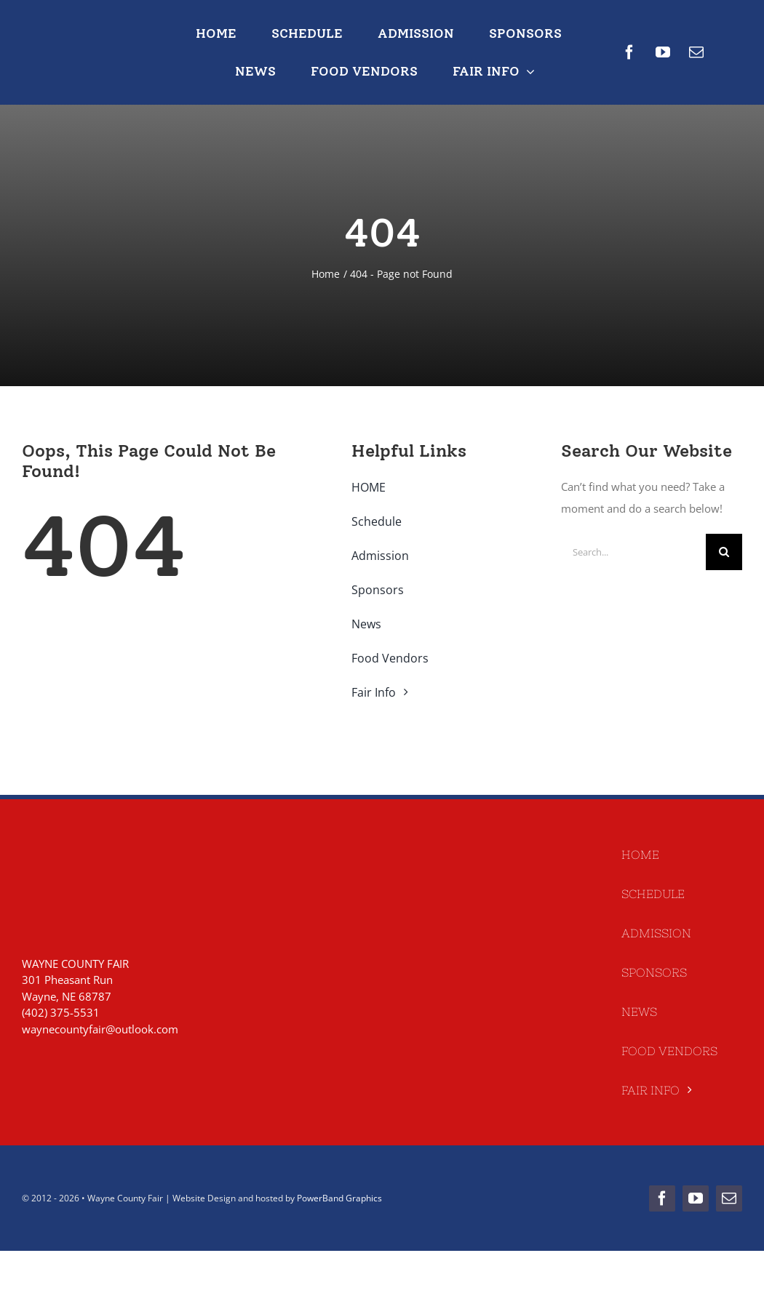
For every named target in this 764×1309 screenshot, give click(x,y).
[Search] (724, 552)
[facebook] (629, 52)
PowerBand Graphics (339, 1198)
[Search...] (633, 552)
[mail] (696, 52)
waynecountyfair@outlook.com (100, 1029)
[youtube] (663, 52)
